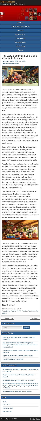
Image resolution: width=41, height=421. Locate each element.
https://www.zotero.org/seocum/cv (13, 391)
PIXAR (19, 311)
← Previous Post (7, 318)
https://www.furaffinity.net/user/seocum (15, 380)
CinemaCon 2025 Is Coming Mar (13, 359)
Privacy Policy (20, 38)
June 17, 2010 (21, 61)
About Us (20, 30)
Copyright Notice (20, 42)
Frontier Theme (35, 419)
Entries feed (6, 405)
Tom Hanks (31, 311)
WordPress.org (7, 411)
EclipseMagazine (7, 1)
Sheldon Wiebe (9, 61)
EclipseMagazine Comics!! (21, 27)
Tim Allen (25, 311)
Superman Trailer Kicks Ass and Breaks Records (18, 356)
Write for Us (19, 34)
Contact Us (20, 23)
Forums (20, 50)
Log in (4, 401)
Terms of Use (20, 46)
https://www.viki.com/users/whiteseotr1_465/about (18, 375)
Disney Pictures (11, 311)
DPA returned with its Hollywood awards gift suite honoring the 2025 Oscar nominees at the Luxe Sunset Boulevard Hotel (20, 345)
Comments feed (8, 408)
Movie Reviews (9, 63)
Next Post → (35, 318)
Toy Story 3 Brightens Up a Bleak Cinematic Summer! (19, 57)
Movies (16, 63)
